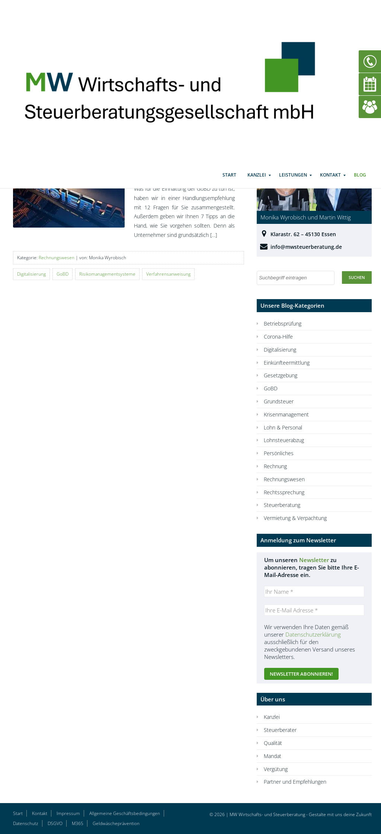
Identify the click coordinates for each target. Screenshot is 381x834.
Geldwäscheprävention (116, 823)
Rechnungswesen (56, 257)
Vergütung (276, 769)
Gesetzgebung (280, 375)
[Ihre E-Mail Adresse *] (314, 610)
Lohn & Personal (283, 427)
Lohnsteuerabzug (284, 440)
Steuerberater (280, 729)
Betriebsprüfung (282, 323)
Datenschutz (25, 823)
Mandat (272, 756)
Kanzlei (256, 182)
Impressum (68, 813)
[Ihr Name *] (314, 591)
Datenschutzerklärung (313, 634)
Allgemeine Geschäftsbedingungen (124, 813)
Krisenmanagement (286, 414)
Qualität (273, 742)
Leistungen (293, 182)
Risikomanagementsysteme (107, 274)
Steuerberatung (282, 504)
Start (229, 182)
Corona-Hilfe (278, 336)
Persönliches (279, 453)
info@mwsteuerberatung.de (306, 246)
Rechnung (275, 466)
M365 (77, 823)
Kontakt (330, 182)
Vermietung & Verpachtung (295, 517)
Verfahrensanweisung (168, 274)
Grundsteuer (279, 401)
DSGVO (55, 823)
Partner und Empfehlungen (295, 781)
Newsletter (314, 560)
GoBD (62, 274)
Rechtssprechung (284, 492)
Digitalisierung (31, 274)
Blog (360, 182)
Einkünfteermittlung (287, 362)
